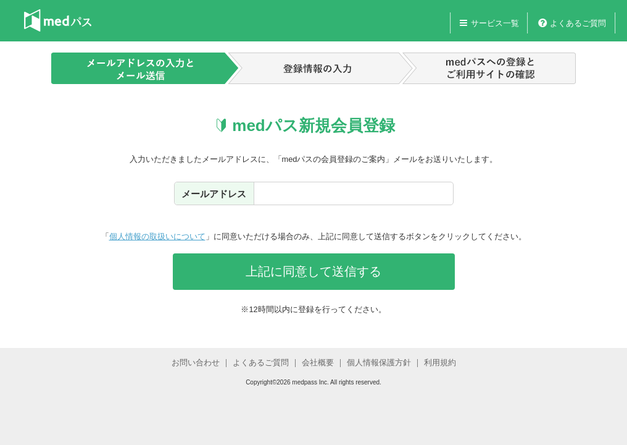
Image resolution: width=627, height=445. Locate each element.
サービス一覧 (495, 23)
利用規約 (440, 362)
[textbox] (353, 193)
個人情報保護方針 (379, 362)
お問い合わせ (196, 362)
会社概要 (318, 362)
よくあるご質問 (578, 23)
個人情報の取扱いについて (157, 236)
